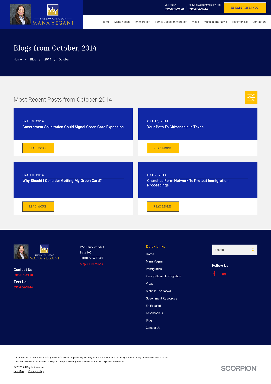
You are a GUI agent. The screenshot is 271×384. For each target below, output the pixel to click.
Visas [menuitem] (195, 21)
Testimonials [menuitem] (240, 21)
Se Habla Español (244, 7)
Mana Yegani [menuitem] (122, 21)
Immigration (154, 269)
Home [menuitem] (106, 21)
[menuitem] (19, 371)
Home (150, 254)
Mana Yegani (154, 261)
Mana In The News (158, 291)
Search (219, 250)
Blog (149, 320)
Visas (149, 283)
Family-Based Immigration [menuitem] (171, 21)
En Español (153, 306)
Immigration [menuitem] (142, 21)
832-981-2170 (174, 9)
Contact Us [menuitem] (259, 21)
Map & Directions (91, 264)
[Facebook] (214, 273)
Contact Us (153, 328)
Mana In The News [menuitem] (215, 21)
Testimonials (154, 313)
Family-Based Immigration (163, 276)
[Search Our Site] (253, 249)
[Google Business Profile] (224, 273)
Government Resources (161, 298)
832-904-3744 (198, 9)
